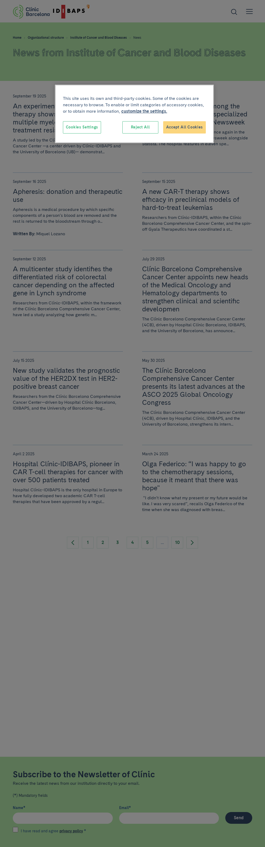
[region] (134, 114)
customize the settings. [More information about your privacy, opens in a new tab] (144, 111)
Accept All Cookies (184, 127)
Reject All (140, 127)
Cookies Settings (82, 127)
